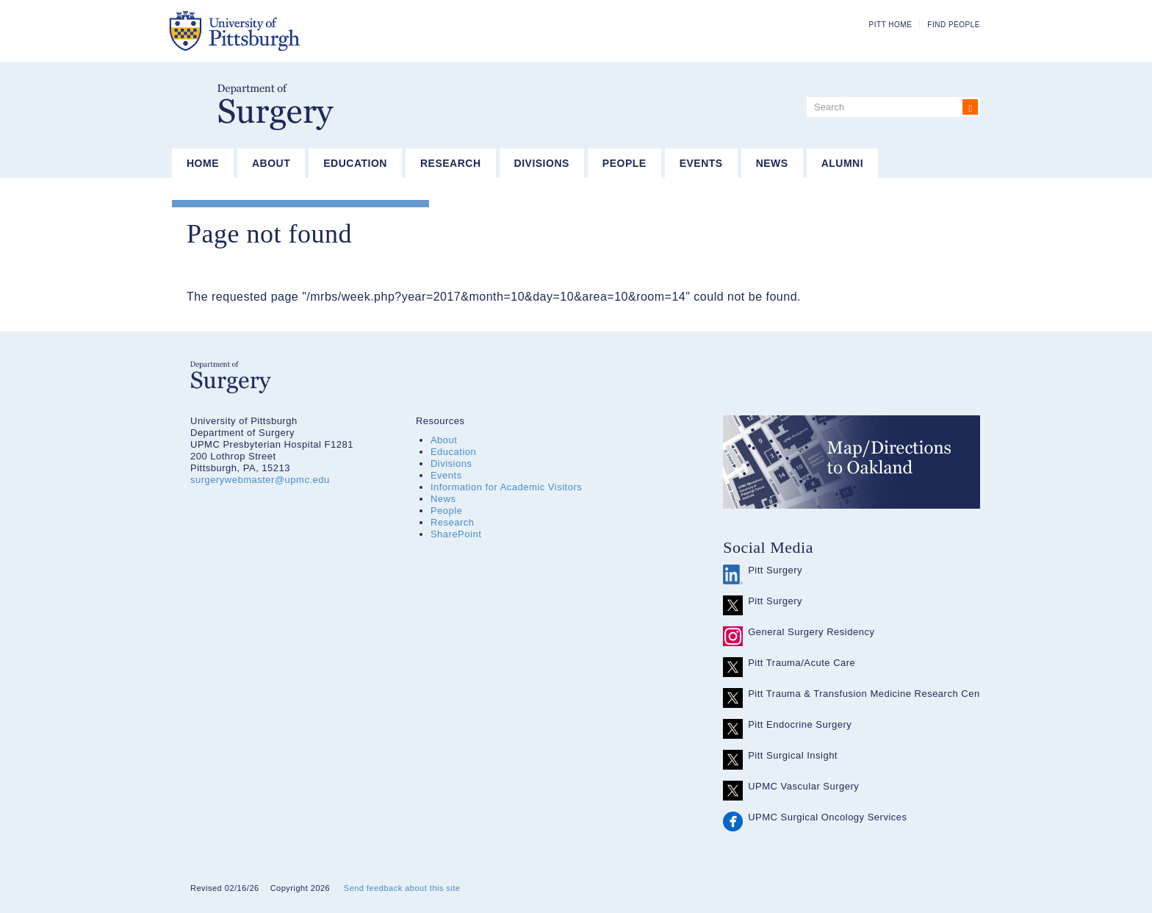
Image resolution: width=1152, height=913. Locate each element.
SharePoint (456, 534)
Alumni (842, 163)
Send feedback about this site (402, 888)
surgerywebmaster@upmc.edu (260, 479)
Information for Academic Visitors (506, 487)
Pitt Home (890, 25)
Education (355, 163)
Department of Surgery (275, 107)
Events (701, 163)
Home (203, 163)
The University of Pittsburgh (307, 31)
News (772, 163)
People (624, 163)
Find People (953, 25)
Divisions (541, 163)
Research (450, 163)
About (271, 163)
